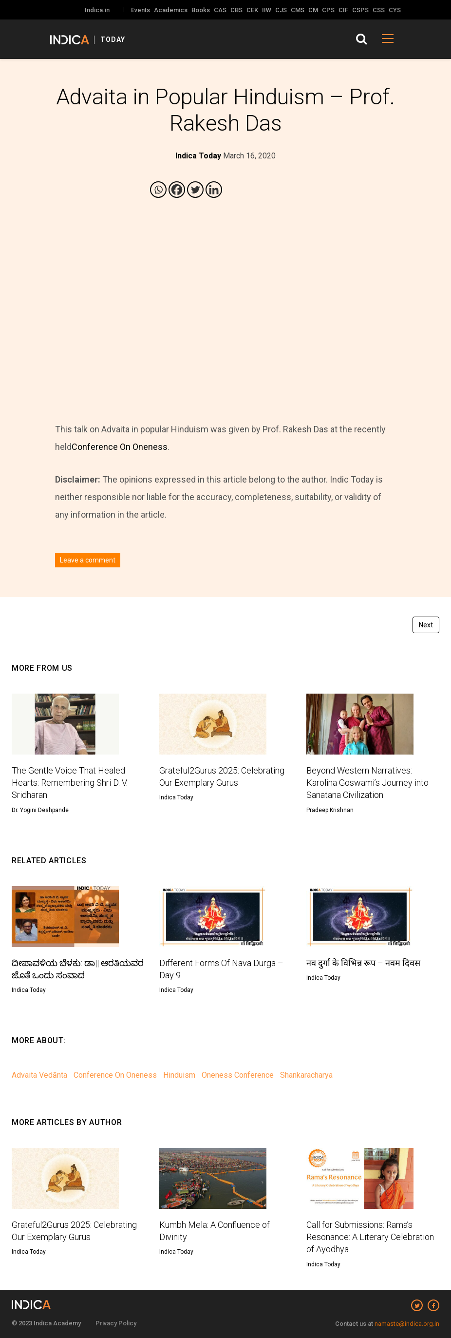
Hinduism (179, 1075)
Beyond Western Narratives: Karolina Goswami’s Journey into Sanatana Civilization (367, 782)
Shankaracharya (306, 1075)
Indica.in (97, 10)
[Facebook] (177, 189)
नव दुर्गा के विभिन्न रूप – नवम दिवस (363, 963)
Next (426, 625)
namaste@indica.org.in (407, 1323)
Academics (171, 10)
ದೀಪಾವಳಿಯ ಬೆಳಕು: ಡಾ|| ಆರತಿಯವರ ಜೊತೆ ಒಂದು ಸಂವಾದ (78, 969)
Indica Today (176, 797)
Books (200, 10)
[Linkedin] (214, 189)
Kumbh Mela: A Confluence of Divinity (214, 1231)
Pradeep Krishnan (330, 810)
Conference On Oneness (120, 447)
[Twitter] (195, 189)
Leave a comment (87, 560)
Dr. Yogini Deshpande (40, 810)
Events (140, 10)
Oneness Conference (238, 1075)
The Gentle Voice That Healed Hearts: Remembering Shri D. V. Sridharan (70, 782)
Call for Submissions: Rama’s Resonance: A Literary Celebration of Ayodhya (370, 1237)
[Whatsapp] (158, 189)
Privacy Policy (115, 1323)
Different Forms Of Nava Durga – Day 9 (221, 969)
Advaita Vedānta (39, 1075)
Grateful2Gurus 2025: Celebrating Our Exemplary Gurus (221, 776)
